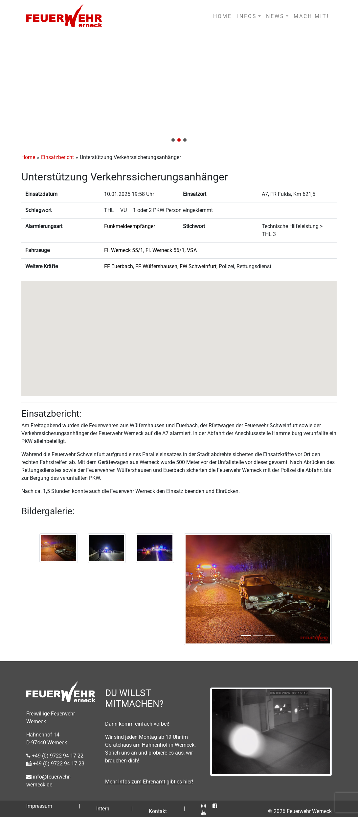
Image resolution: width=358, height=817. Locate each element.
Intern (102, 808)
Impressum (39, 806)
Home (28, 157)
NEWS (275, 16)
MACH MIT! (311, 16)
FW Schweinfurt (198, 266)
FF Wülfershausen (156, 266)
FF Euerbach (118, 266)
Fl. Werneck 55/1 (123, 250)
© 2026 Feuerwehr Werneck (300, 811)
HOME (222, 16)
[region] (179, 89)
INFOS (247, 16)
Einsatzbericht (57, 157)
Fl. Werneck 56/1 (165, 250)
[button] (179, 89)
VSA (192, 250)
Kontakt (158, 811)
